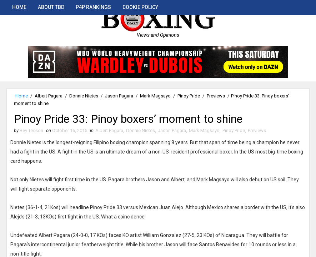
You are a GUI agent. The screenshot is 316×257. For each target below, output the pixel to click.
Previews (216, 96)
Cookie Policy (140, 7)
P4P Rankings (93, 7)
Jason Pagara (119, 96)
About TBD (51, 7)
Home (19, 7)
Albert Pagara (48, 96)
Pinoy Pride (188, 96)
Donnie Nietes (83, 96)
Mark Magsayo (155, 96)
